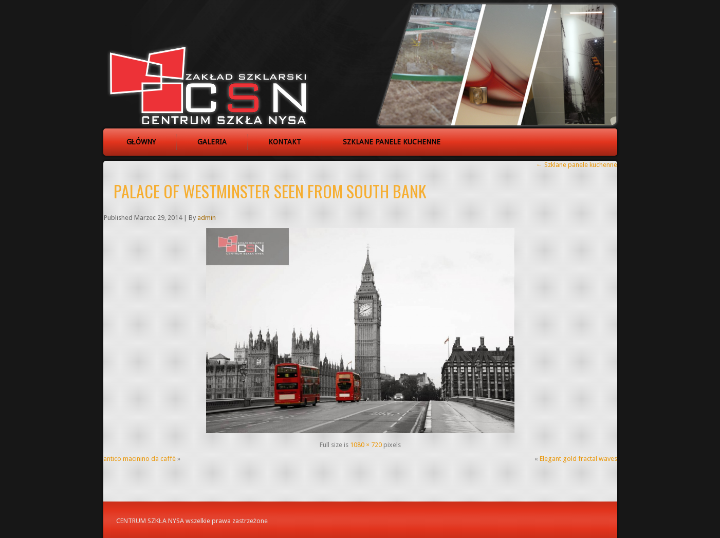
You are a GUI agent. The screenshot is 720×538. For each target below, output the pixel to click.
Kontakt (284, 142)
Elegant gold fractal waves (578, 458)
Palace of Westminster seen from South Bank (270, 191)
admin (206, 217)
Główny (141, 142)
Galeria (212, 142)
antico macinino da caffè (139, 458)
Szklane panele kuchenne (391, 142)
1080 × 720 (366, 445)
